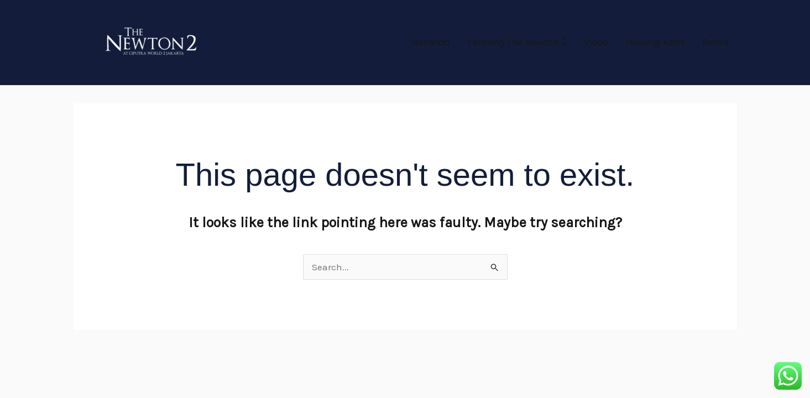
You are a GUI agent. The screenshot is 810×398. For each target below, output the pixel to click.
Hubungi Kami (655, 42)
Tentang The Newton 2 (516, 42)
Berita (715, 42)
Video (596, 42)
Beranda (431, 42)
